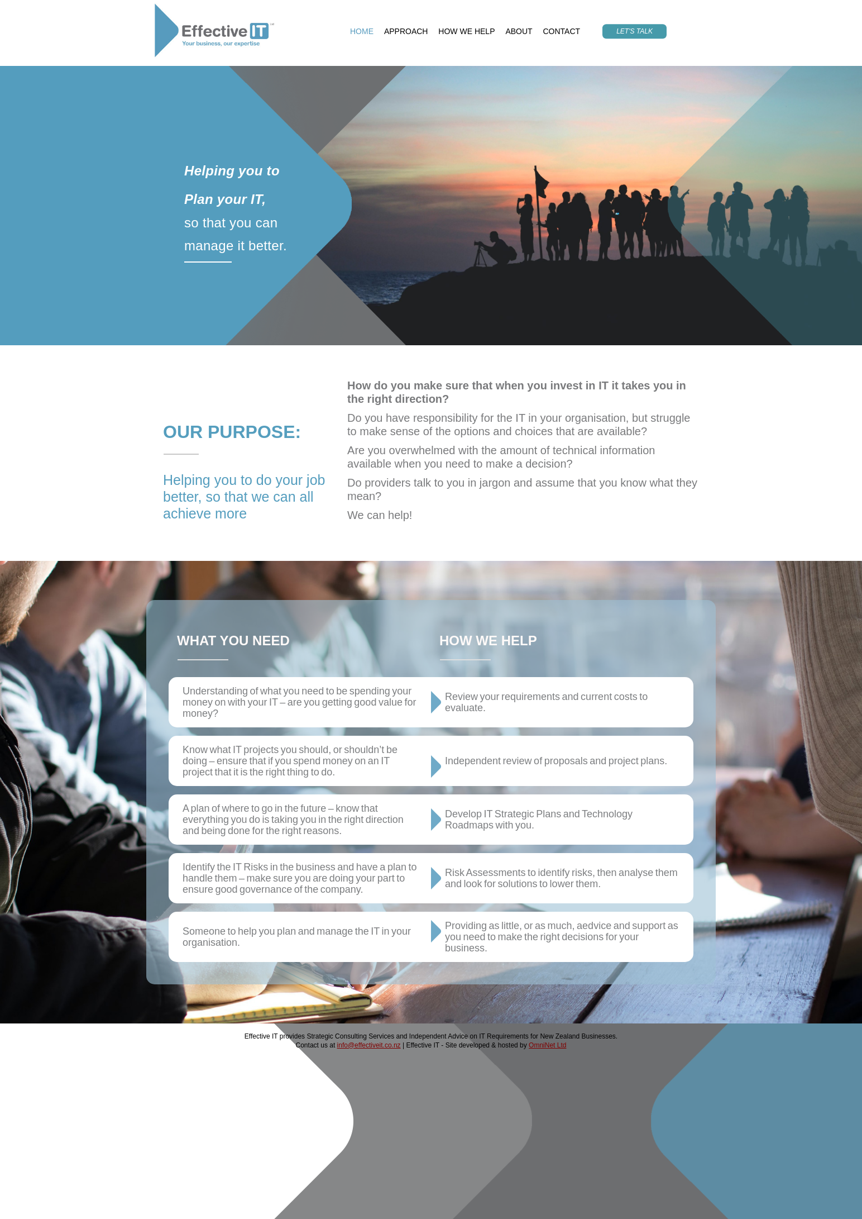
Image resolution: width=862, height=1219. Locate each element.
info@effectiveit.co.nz (369, 1045)
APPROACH (406, 31)
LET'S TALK (634, 31)
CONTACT (562, 31)
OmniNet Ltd (547, 1045)
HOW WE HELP (466, 31)
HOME (361, 31)
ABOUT (518, 31)
